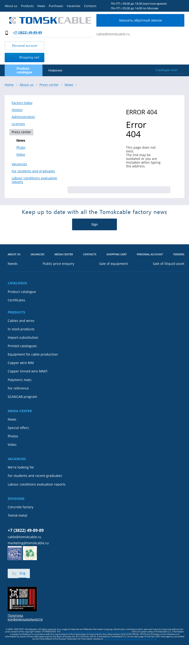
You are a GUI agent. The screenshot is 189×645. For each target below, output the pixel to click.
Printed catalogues (22, 346)
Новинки (55, 70)
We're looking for (21, 467)
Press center (21, 132)
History (17, 110)
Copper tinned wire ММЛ (27, 371)
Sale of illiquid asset (168, 264)
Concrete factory (20, 507)
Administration (23, 117)
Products (27, 6)
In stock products (21, 329)
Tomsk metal (17, 515)
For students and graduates (33, 171)
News (41, 6)
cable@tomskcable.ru (113, 34)
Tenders (178, 254)
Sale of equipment (113, 264)
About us (11, 6)
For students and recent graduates (35, 476)
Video (20, 154)
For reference (18, 388)
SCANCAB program (22, 397)
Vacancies (73, 6)
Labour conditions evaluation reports (34, 180)
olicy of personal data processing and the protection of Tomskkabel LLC (96, 631)
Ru (14, 573)
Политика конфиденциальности (25, 617)
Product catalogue (22, 292)
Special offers (18, 428)
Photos (13, 436)
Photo (20, 147)
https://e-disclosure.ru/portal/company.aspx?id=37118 (130, 638)
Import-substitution (23, 337)
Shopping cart (23, 57)
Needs (13, 264)
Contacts (90, 6)
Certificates (16, 300)
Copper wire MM (21, 363)
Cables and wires (21, 321)
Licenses (18, 124)
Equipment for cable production (33, 354)
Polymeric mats (20, 380)
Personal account (24, 46)
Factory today (22, 103)
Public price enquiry (58, 264)
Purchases (56, 6)
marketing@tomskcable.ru (28, 543)
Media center (64, 254)
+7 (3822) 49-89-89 (27, 32)
